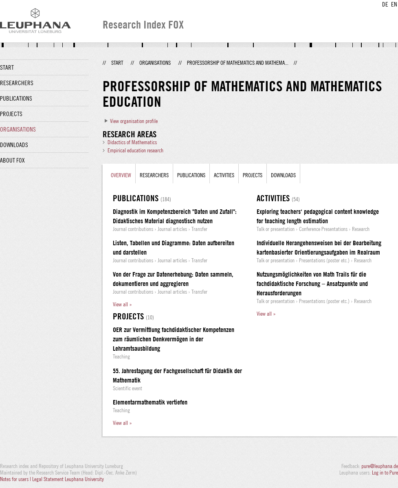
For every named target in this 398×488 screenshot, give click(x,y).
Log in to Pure (385, 472)
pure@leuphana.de (379, 466)
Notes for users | (16, 479)
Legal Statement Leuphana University (68, 479)
